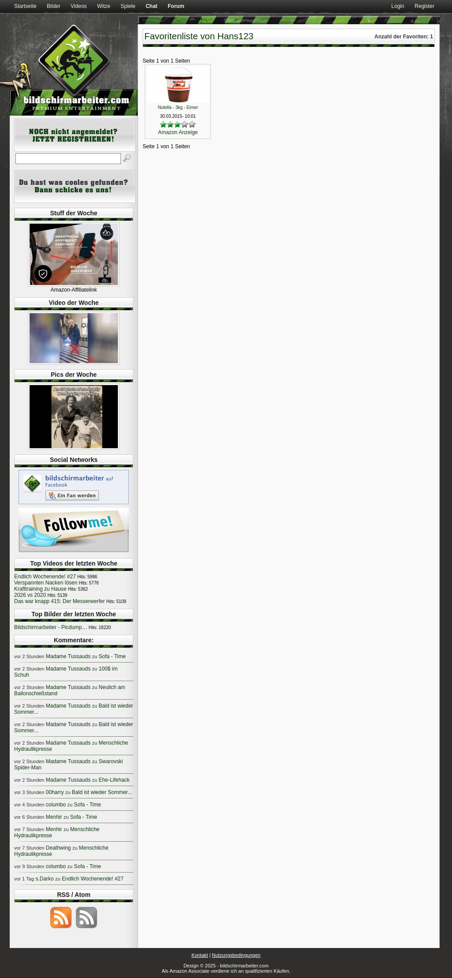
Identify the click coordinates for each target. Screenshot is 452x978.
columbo (56, 805)
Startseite (25, 6)
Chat (152, 6)
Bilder (53, 6)
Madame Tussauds (68, 656)
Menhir (54, 817)
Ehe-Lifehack (114, 780)
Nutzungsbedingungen (236, 955)
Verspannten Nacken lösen (45, 583)
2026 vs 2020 (30, 595)
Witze (103, 6)
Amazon (167, 132)
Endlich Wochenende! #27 (45, 576)
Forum (176, 6)
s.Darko (44, 879)
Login (398, 6)
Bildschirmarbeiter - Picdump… (50, 627)
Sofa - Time (112, 656)
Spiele (128, 6)
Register (424, 6)
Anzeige (188, 132)
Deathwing (58, 848)
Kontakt (200, 955)
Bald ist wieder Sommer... (102, 792)
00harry (55, 792)
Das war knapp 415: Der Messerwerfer (59, 601)
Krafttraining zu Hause (40, 589)
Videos (79, 6)
